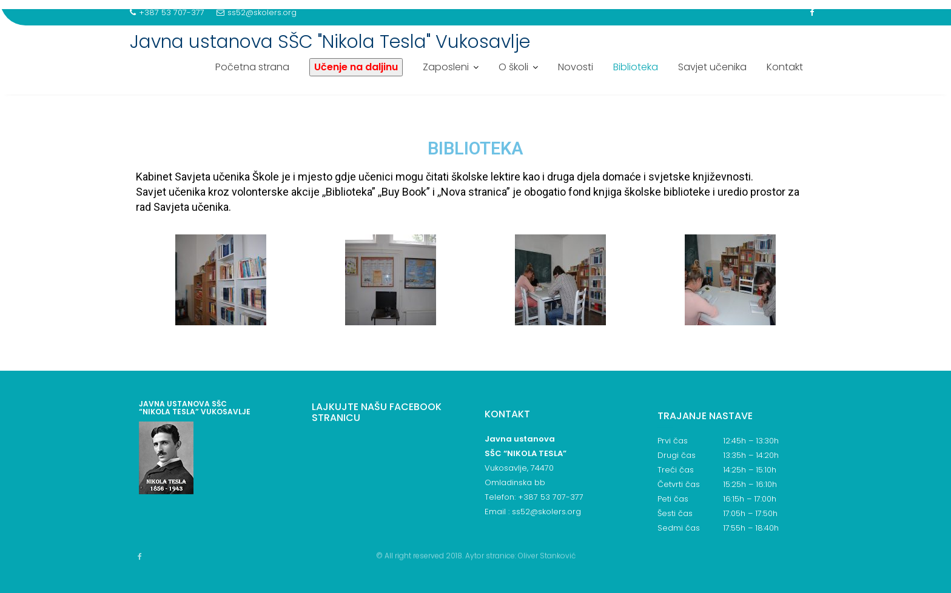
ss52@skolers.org (257, 12)
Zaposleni (446, 67)
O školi (513, 67)
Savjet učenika (712, 67)
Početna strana (252, 67)
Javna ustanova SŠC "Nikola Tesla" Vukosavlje (330, 42)
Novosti (575, 67)
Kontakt (785, 67)
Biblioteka (635, 67)
